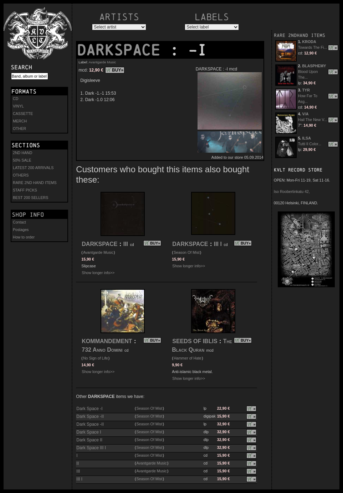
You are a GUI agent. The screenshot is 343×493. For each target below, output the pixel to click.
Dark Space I (88, 432)
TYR (306, 90)
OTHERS (21, 175)
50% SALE (22, 160)
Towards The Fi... (312, 47)
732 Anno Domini (102, 350)
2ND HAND (22, 153)
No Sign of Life (95, 358)
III (125, 244)
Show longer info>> (98, 273)
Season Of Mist (187, 252)
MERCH (20, 121)
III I (218, 244)
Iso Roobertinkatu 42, (292, 191)
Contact (19, 222)
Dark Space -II (90, 416)
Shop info (28, 214)
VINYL (18, 106)
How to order (24, 237)
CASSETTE (23, 113)
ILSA (306, 138)
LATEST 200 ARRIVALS (33, 168)
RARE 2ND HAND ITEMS (35, 182)
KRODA (309, 42)
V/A (305, 114)
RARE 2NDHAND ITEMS (299, 35)
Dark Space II (89, 439)
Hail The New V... (312, 119)
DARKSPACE (123, 50)
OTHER (19, 128)
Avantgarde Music (102, 62)
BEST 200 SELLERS (30, 197)
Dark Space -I (89, 408)
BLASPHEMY (314, 66)
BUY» (117, 70)
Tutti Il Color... (309, 144)
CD (15, 98)
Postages (21, 229)
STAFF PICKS (25, 190)
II (77, 463)
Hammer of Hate (187, 358)
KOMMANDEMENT (107, 341)
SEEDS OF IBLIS (194, 341)
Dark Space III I (91, 447)
